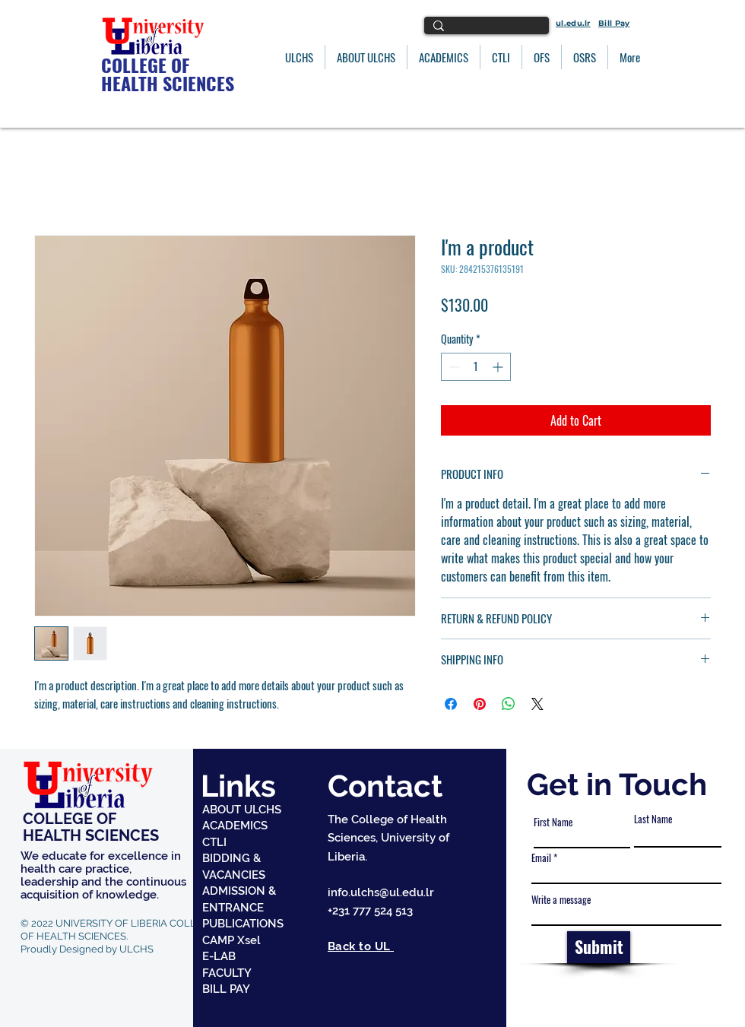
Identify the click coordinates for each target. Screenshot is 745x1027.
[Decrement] (452, 366)
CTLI (214, 842)
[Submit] (598, 947)
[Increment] (499, 366)
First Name (553, 822)
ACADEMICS (235, 825)
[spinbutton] (476, 366)
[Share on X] (537, 704)
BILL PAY (226, 989)
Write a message (561, 900)
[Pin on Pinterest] (480, 704)
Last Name (653, 819)
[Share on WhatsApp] (508, 704)
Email (541, 858)
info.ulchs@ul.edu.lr (381, 892)
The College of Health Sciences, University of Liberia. (388, 838)
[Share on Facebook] (451, 704)
